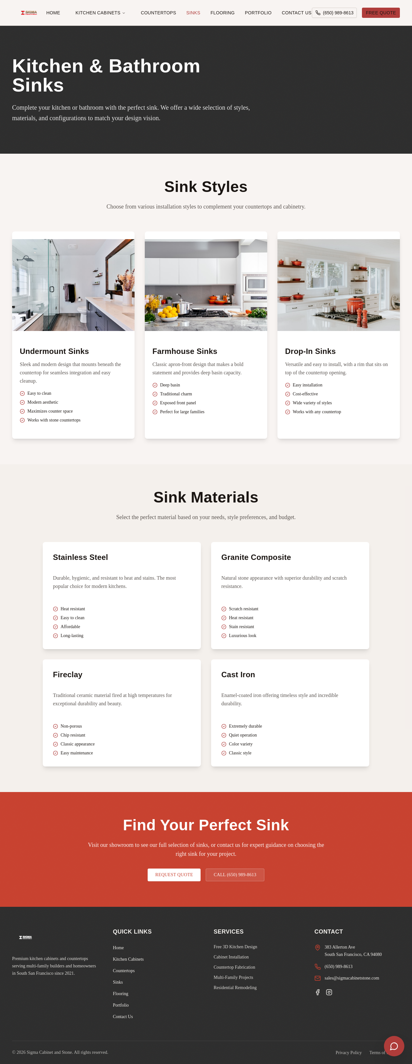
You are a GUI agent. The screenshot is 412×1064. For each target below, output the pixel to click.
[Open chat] (394, 1046)
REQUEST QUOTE (174, 874)
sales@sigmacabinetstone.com (352, 978)
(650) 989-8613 (339, 966)
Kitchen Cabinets (101, 12)
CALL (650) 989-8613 (235, 874)
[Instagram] (329, 992)
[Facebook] (317, 992)
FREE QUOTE (381, 12)
